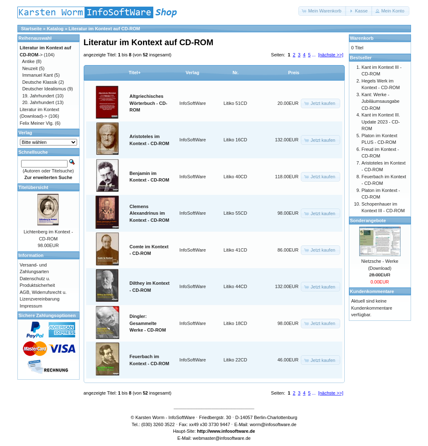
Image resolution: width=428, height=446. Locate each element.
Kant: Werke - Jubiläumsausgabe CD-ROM (381, 101)
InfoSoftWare (192, 103)
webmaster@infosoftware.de (222, 438)
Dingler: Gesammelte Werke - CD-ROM (148, 323)
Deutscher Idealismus (44, 88)
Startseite (31, 28)
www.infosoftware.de (232, 431)
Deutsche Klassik (39, 82)
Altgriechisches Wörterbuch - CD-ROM (148, 103)
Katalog (55, 28)
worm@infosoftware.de (273, 424)
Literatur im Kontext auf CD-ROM (104, 28)
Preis (294, 72)
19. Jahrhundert (38, 95)
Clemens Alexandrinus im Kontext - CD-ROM (149, 213)
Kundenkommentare (372, 291)
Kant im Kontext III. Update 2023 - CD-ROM (381, 121)
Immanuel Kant (37, 75)
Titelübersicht (33, 187)
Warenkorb (362, 38)
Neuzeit (30, 68)
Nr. (235, 72)
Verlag (192, 72)
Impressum (31, 305)
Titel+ (135, 72)
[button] (322, 11)
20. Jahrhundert (38, 102)
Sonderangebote (368, 220)
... (314, 54)
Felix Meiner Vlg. (37, 123)
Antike (28, 61)
